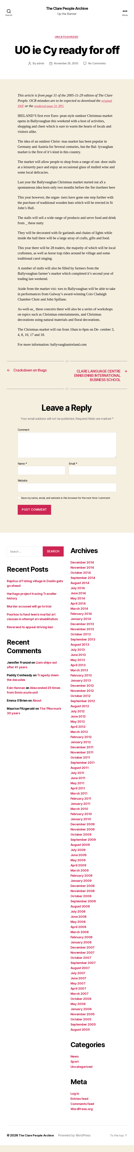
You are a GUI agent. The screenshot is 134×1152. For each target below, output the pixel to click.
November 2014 (82, 574)
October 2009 (80, 841)
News (74, 1063)
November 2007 (82, 959)
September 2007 (83, 970)
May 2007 (77, 990)
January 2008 (81, 949)
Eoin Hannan (16, 694)
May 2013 (77, 667)
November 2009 (82, 836)
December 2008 (82, 893)
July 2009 (78, 857)
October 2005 (80, 1026)
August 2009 (80, 852)
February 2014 (81, 621)
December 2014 (82, 569)
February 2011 (80, 805)
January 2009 (81, 887)
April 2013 (78, 672)
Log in (74, 1100)
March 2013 (79, 677)
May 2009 (78, 867)
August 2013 (79, 651)
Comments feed (82, 1111)
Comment (23, 436)
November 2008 (82, 898)
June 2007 (78, 985)
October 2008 (80, 903)
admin (40, 64)
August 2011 (79, 775)
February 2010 (81, 821)
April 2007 (78, 995)
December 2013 (82, 631)
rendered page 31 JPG (51, 107)
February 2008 (81, 944)
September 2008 (83, 908)
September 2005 (83, 1031)
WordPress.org (81, 1116)
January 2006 (81, 1016)
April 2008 (78, 934)
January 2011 (80, 810)
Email (73, 470)
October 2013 (80, 641)
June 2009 (78, 862)
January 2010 (80, 826)
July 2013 (77, 656)
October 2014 (80, 579)
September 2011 (82, 769)
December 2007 (82, 954)
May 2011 (77, 790)
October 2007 (80, 965)
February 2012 (81, 744)
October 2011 (80, 764)
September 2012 (82, 708)
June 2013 (78, 662)
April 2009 (78, 872)
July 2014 (77, 595)
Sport (74, 1068)
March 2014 (79, 615)
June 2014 (78, 600)
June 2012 (78, 723)
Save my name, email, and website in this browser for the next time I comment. (66, 504)
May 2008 (78, 929)
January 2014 (80, 626)
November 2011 (82, 759)
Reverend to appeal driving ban (30, 634)
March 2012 (79, 739)
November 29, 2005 (66, 64)
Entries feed (79, 1106)
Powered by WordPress (76, 1142)
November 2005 (82, 1021)
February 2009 (81, 882)
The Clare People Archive (67, 9)
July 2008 (78, 918)
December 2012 (82, 692)
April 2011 (77, 795)
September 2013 (82, 646)
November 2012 (82, 698)
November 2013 (82, 636)
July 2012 (77, 718)
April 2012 (77, 733)
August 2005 (80, 1036)
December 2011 (82, 754)
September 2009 (83, 846)
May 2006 (78, 1011)
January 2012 (80, 749)
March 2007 (79, 1000)
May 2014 (77, 605)
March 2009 (79, 877)
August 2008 (80, 913)
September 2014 (82, 585)
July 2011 (77, 780)
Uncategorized (67, 37)
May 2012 (77, 728)
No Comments (98, 64)
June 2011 (77, 785)
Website (22, 487)
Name (22, 470)
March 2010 (79, 816)
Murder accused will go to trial (29, 613)
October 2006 (80, 1006)
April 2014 (78, 610)
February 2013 (81, 682)
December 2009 (82, 831)
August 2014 (79, 590)
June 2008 (78, 923)
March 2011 (79, 800)
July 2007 (77, 980)
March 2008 (79, 939)
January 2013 (80, 687)
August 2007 (80, 975)
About (37, 707)
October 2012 (80, 703)
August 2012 (79, 713)
